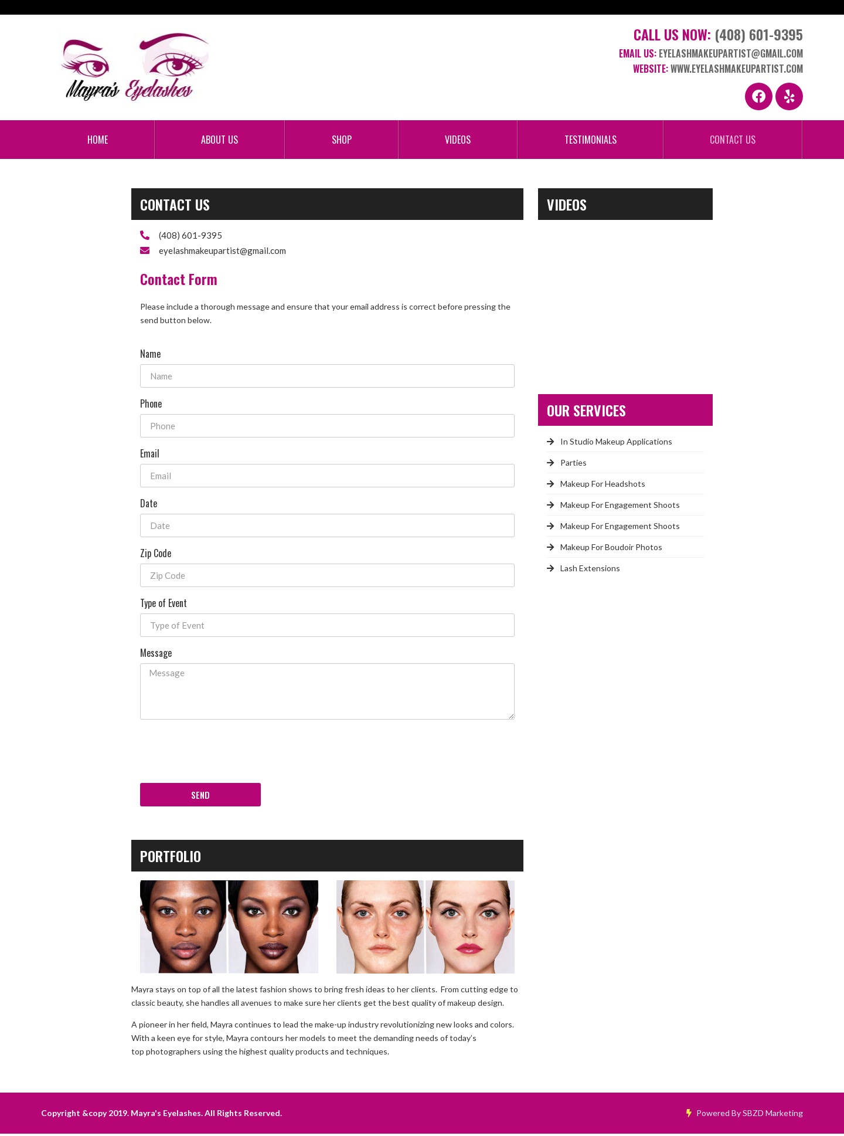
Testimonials (590, 141)
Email (149, 455)
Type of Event (163, 605)
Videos (458, 141)
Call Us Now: (718, 37)
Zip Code (155, 555)
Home (97, 141)
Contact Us (732, 141)
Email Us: (711, 56)
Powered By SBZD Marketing (744, 1115)
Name (150, 355)
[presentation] (229, 753)
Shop (342, 141)
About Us (219, 141)
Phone (151, 405)
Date (148, 505)
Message (156, 654)
